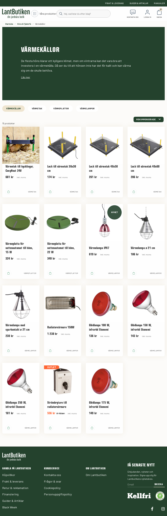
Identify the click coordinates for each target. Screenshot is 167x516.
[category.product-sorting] (148, 119)
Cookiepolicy (52, 488)
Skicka (158, 484)
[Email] (141, 484)
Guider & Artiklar (139, 3)
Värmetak (37, 108)
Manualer (159, 3)
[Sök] (83, 13)
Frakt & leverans (114, 3)
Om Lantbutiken (96, 475)
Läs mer (25, 77)
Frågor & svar (52, 481)
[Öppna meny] (43, 13)
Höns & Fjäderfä (24, 24)
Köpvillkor (8, 475)
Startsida (9, 24)
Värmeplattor (61, 108)
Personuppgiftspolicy (58, 494)
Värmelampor (87, 108)
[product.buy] (8, 192)
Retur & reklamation (15, 488)
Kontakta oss (52, 475)
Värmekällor (13, 108)
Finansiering (10, 494)
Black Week (9, 507)
